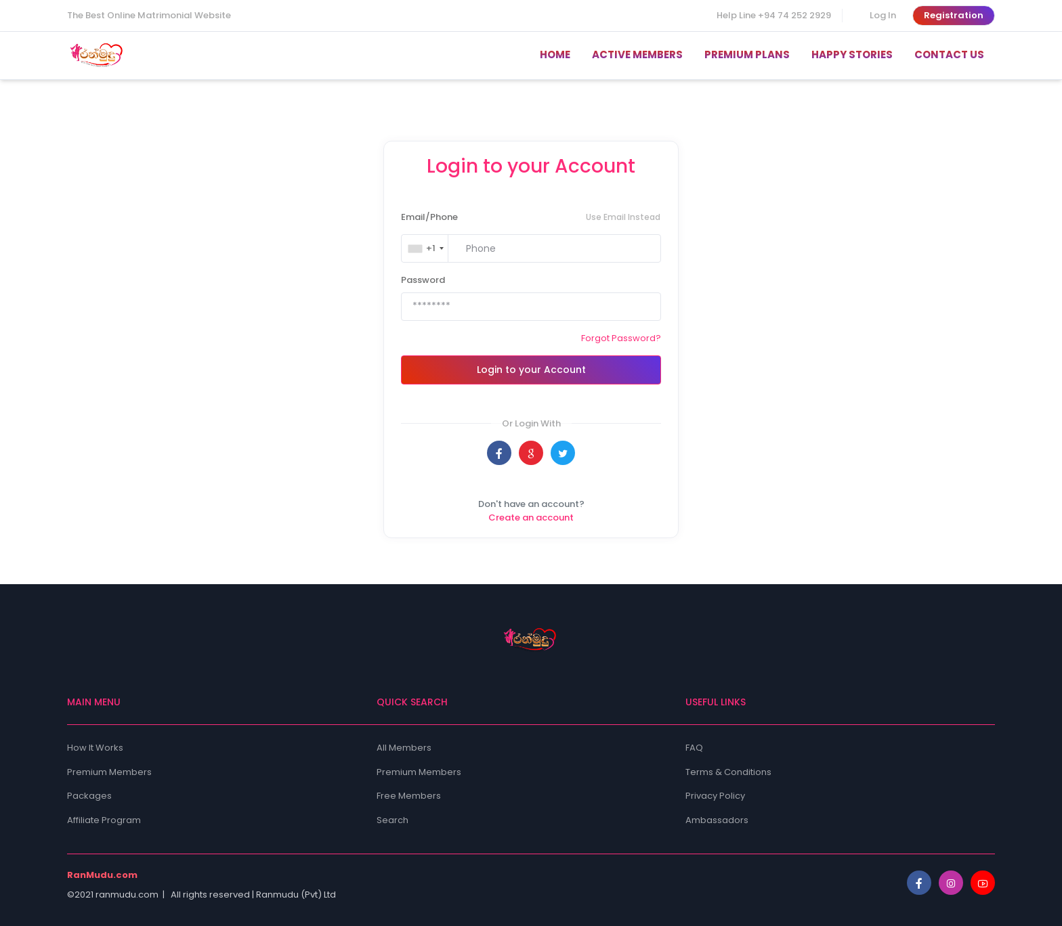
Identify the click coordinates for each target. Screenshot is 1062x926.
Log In (883, 15)
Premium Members (109, 772)
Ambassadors (716, 820)
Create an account (531, 517)
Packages (89, 795)
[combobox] (425, 248)
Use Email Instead (623, 217)
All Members (404, 747)
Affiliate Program (104, 820)
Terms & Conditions (728, 772)
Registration (953, 15)
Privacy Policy (715, 795)
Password (423, 279)
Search (392, 820)
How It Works (95, 747)
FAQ (694, 747)
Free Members (409, 795)
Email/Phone (429, 217)
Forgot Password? (621, 338)
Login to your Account (531, 369)
